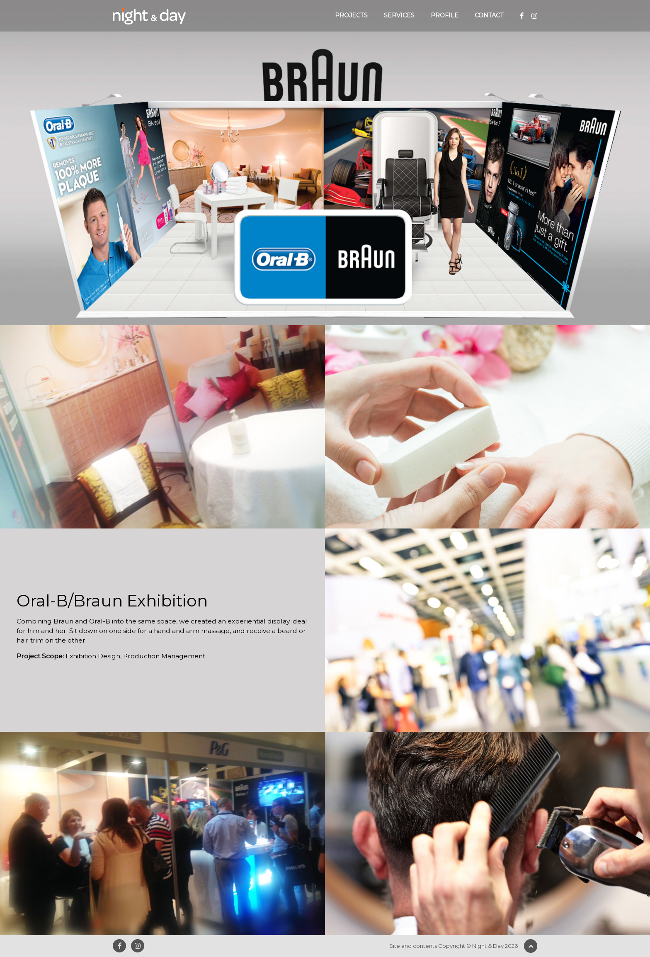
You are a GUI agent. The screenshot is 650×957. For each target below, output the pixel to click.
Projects (351, 15)
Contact (489, 15)
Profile (444, 15)
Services (399, 15)
